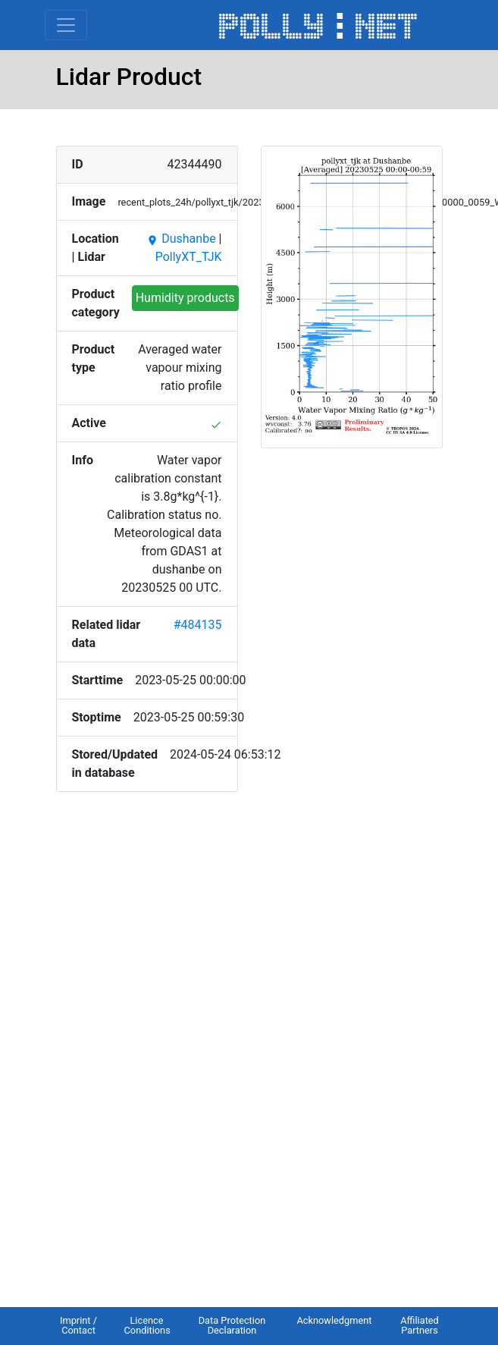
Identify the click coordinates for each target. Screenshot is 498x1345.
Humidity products (185, 298)
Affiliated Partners (419, 1325)
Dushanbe (180, 238)
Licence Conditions (147, 1325)
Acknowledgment (333, 1320)
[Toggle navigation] (66, 25)
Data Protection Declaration (232, 1325)
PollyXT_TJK (188, 257)
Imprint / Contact (78, 1325)
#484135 (198, 625)
